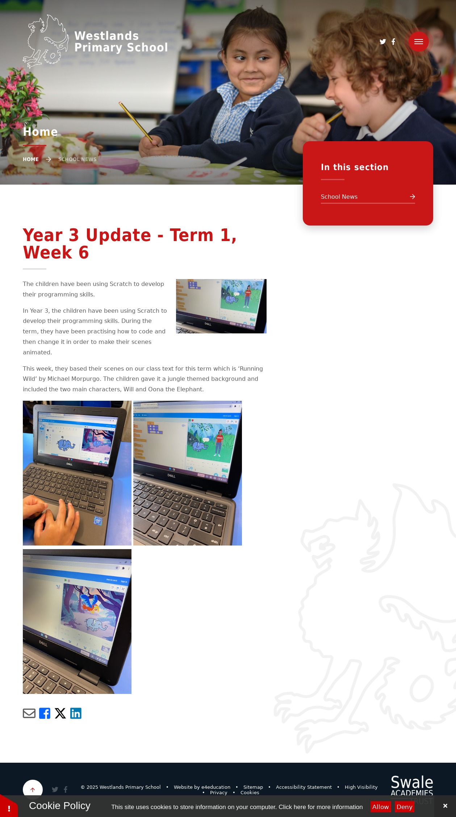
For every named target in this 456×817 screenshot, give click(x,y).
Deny (405, 806)
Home (31, 159)
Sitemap (253, 787)
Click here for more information (321, 807)
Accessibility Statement (304, 787)
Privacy (218, 792)
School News (77, 159)
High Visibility (361, 787)
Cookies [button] (249, 792)
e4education (215, 787)
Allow (380, 806)
